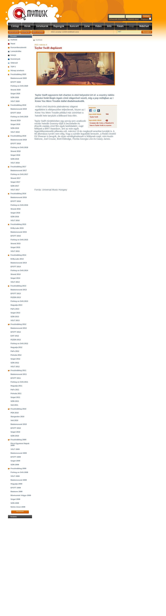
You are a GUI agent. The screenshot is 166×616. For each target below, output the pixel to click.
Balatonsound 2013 (19, 290)
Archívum (20, 511)
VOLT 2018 (15, 163)
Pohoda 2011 (16, 393)
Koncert (74, 26)
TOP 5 (13, 67)
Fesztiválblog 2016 (18, 193)
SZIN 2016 (15, 217)
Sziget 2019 (15, 124)
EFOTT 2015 (16, 236)
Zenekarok (42, 26)
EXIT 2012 (15, 336)
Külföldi (14, 40)
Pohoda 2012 (16, 355)
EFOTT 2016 (16, 201)
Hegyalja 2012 (16, 347)
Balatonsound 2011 (19, 374)
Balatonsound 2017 (19, 170)
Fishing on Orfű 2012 (19, 343)
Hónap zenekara (17, 70)
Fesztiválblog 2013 (18, 286)
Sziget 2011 (15, 397)
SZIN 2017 (15, 186)
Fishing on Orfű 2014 (19, 270)
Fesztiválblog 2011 (18, 370)
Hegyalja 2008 (16, 484)
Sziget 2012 (15, 359)
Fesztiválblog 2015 (18, 224)
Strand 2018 (15, 151)
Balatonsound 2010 (19, 424)
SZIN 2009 (15, 465)
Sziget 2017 (15, 182)
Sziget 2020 (15, 94)
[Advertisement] (20, 567)
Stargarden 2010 (17, 417)
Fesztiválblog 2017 (18, 167)
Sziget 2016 (15, 213)
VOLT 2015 (15, 251)
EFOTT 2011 (16, 378)
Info (109, 26)
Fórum (120, 26)
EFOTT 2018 (16, 144)
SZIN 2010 (15, 436)
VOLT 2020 (15, 101)
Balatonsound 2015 (19, 232)
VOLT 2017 (15, 190)
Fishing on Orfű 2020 (19, 86)
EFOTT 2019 (16, 113)
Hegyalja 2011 (16, 386)
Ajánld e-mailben (38, 32)
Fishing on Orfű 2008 (19, 472)
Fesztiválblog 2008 (18, 468)
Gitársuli (14, 63)
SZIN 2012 (15, 363)
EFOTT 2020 (16, 82)
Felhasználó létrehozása (117, 19)
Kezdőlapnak (25, 32)
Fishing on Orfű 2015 (19, 240)
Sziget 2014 (15, 278)
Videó (98, 26)
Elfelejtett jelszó (133, 19)
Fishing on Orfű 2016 (19, 205)
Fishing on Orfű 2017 (19, 174)
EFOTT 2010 (16, 428)
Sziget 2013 (15, 313)
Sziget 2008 (15, 499)
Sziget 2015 (15, 247)
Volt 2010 (14, 420)
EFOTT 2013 (16, 293)
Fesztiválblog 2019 (18, 105)
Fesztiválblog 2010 (18, 409)
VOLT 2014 (15, 282)
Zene (87, 26)
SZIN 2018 (15, 159)
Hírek (27, 26)
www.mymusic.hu (27, 10)
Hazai (13, 44)
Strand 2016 (15, 209)
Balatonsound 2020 (19, 78)
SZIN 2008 (15, 503)
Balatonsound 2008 (19, 480)
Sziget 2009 (15, 461)
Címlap (15, 26)
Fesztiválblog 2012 (18, 324)
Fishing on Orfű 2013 (19, 301)
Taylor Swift (94, 117)
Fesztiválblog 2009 (18, 440)
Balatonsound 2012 (19, 328)
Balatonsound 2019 (19, 109)
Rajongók (59, 26)
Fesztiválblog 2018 (18, 136)
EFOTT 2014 (16, 267)
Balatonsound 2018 (19, 140)
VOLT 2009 (15, 449)
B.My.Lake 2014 (17, 259)
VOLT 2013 (15, 320)
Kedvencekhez (14, 32)
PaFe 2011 (15, 390)
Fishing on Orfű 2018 (19, 147)
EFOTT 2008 (16, 488)
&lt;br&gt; (73, 164)
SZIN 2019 (15, 128)
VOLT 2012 (15, 367)
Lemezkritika (16, 51)
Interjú (13, 55)
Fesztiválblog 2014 (18, 255)
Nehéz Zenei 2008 (18, 507)
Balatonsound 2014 (19, 263)
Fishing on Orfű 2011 (19, 382)
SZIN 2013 (15, 317)
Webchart (144, 26)
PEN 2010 (15, 413)
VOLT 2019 (15, 132)
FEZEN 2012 (16, 340)
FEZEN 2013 (16, 297)
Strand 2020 (15, 90)
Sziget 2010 (15, 432)
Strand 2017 (15, 178)
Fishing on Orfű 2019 (19, 117)
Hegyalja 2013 (16, 305)
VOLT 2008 (15, 476)
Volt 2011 (14, 405)
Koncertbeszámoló (18, 47)
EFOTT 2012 (16, 332)
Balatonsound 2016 (19, 197)
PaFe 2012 (15, 351)
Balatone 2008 (16, 491)
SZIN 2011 (15, 401)
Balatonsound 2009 (19, 453)
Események (15, 59)
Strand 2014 (15, 274)
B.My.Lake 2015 (17, 228)
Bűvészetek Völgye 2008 (21, 495)
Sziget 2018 (15, 155)
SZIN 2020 (15, 97)
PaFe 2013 (15, 309)
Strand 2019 (15, 120)
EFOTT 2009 (16, 457)
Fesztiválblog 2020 (18, 74)
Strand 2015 (15, 243)
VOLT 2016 (15, 220)
